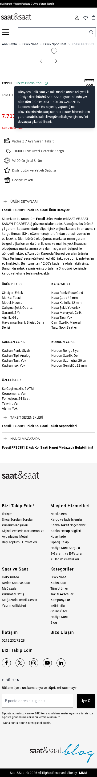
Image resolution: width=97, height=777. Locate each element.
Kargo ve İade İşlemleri (66, 519)
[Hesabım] (76, 18)
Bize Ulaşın (62, 632)
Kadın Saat (58, 583)
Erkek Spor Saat (54, 44)
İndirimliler (57, 605)
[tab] (48, 201)
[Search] (91, 32)
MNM (82, 773)
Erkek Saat (30, 44)
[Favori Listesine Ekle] (54, 51)
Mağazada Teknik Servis (19, 600)
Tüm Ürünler (59, 588)
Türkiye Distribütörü (31, 83)
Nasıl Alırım (58, 514)
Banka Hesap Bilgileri (65, 531)
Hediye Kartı (59, 617)
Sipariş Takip (59, 542)
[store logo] (16, 16)
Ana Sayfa (9, 44)
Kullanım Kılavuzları (64, 559)
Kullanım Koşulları (15, 525)
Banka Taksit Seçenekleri (68, 525)
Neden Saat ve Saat (16, 583)
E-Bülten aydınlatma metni (52, 713)
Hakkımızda (10, 577)
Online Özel (58, 611)
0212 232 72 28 (13, 640)
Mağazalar (10, 588)
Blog (53, 622)
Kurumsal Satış (13, 594)
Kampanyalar (60, 600)
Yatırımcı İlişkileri (14, 605)
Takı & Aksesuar (61, 594)
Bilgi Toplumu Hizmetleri (19, 542)
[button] (41, 61)
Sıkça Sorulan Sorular (17, 519)
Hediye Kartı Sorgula (65, 548)
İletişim (7, 514)
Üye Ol (86, 701)
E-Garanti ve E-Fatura (66, 553)
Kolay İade (58, 536)
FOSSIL (7, 83)
